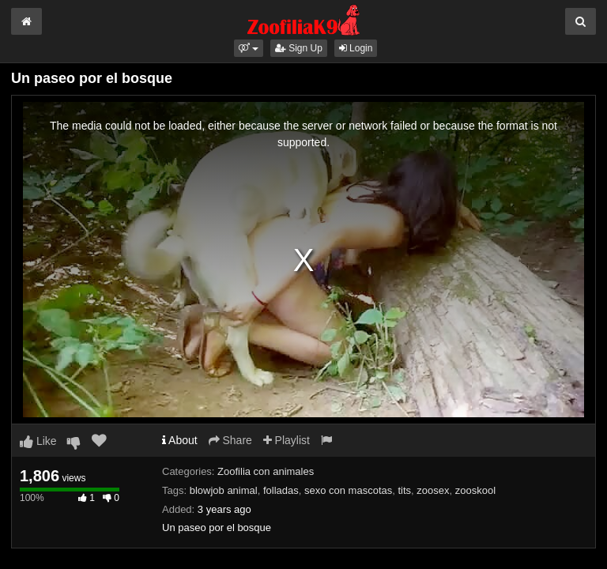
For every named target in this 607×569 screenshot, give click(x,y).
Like (38, 441)
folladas (281, 490)
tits (404, 490)
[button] (248, 48)
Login (356, 48)
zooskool (475, 490)
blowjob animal (224, 490)
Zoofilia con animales (265, 471)
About (180, 440)
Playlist (286, 440)
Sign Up (298, 48)
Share (230, 440)
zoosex (433, 490)
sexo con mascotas (348, 490)
